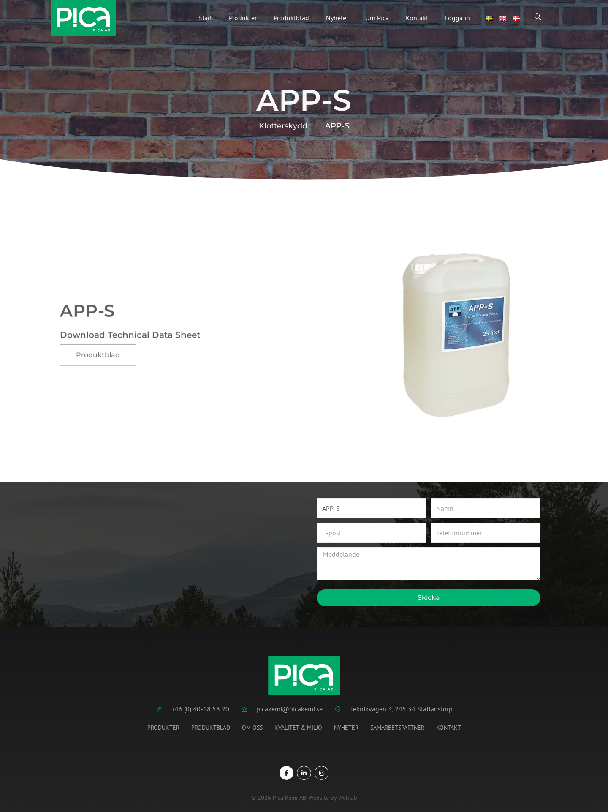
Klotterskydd (283, 126)
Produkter (243, 18)
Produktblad (291, 18)
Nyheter (337, 18)
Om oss (252, 727)
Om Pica (377, 18)
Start (205, 18)
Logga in (457, 18)
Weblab (347, 798)
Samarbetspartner (397, 727)
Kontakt (417, 18)
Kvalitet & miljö (298, 727)
